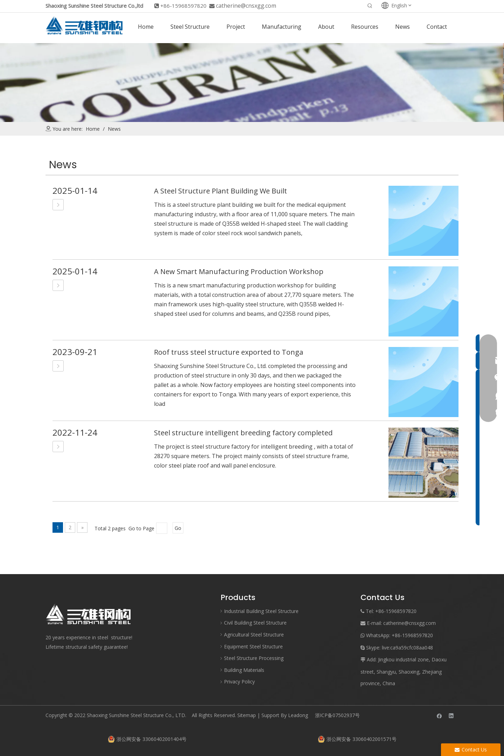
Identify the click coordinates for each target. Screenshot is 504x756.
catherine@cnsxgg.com (246, 5)
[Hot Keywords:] (370, 6)
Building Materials (244, 670)
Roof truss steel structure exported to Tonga (228, 352)
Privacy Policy (239, 681)
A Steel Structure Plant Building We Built (220, 191)
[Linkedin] (451, 715)
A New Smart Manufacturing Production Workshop (238, 271)
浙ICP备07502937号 (337, 715)
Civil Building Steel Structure (255, 622)
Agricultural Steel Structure (254, 634)
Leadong (298, 715)
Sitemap (246, 715)
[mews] (252, 82)
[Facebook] (439, 715)
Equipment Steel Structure (253, 646)
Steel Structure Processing (254, 658)
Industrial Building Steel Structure (261, 611)
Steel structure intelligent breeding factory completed (243, 432)
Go (178, 528)
